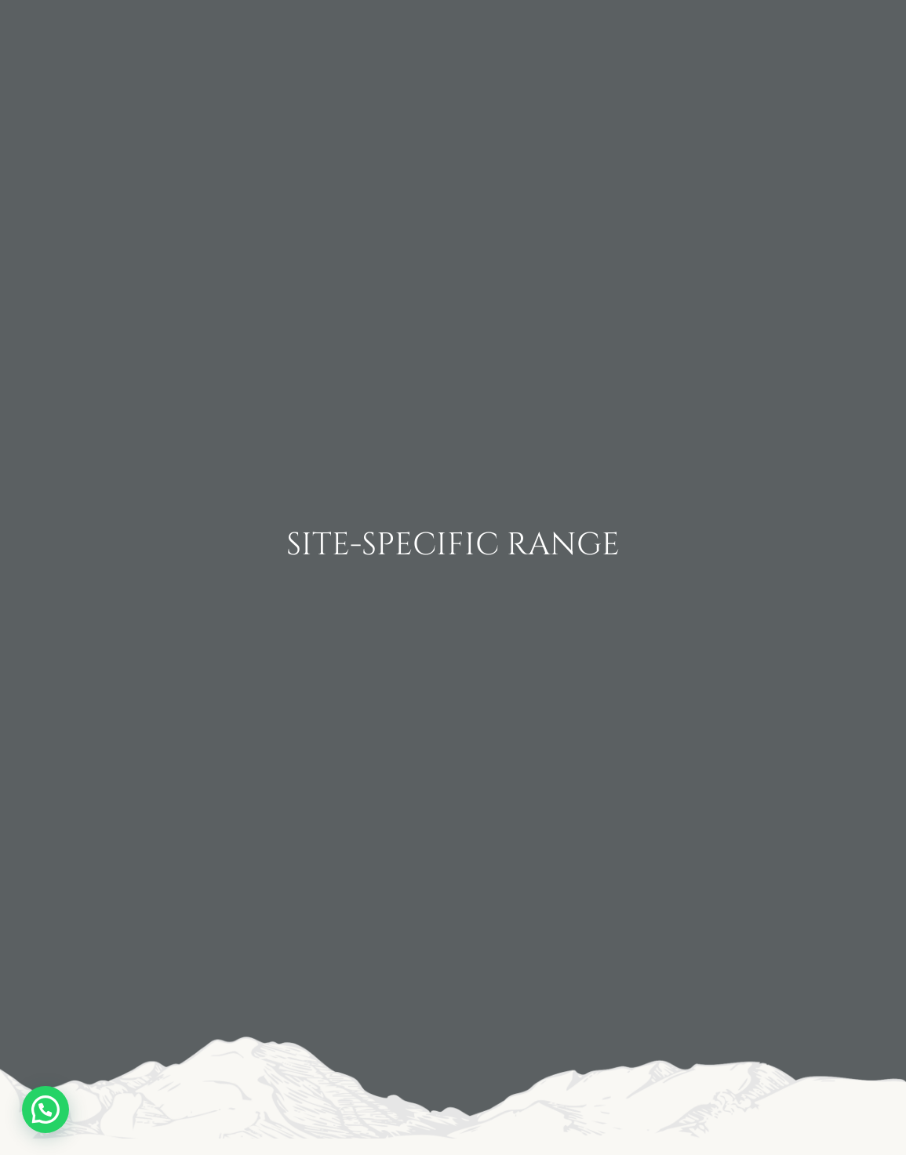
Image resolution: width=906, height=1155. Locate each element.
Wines (325, 37)
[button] (45, 1109)
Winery (222, 37)
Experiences (783, 25)
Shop (828, 49)
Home (122, 37)
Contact (644, 25)
